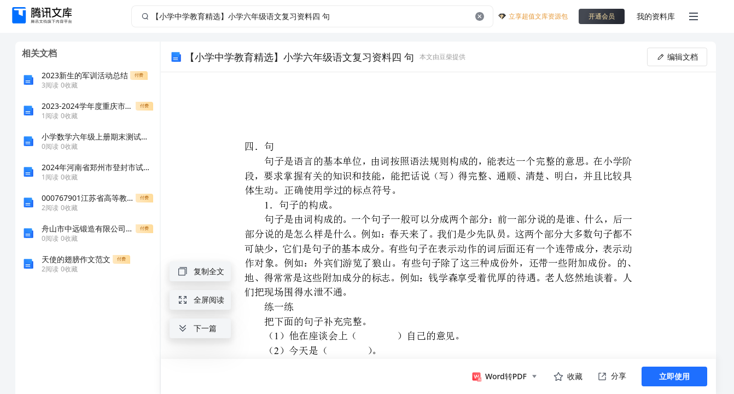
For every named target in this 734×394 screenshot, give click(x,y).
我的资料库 (656, 16)
